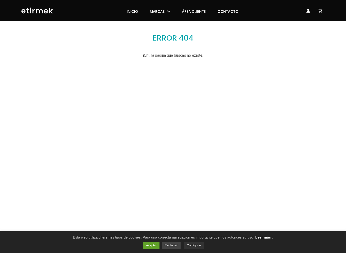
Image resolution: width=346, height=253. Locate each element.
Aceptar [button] (151, 245)
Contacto (228, 11)
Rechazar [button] (171, 245)
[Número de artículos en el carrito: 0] (320, 10)
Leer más (263, 237)
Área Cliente (194, 11)
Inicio (132, 11)
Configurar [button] (194, 245)
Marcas (157, 11)
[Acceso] (308, 10)
